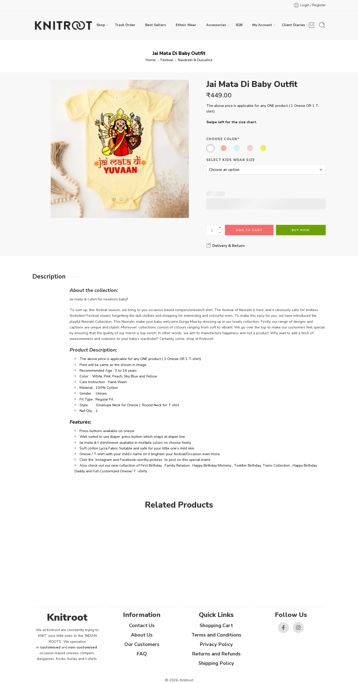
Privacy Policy (216, 644)
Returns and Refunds (216, 653)
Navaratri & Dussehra (195, 59)
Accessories (216, 25)
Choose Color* (222, 139)
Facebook (128, 459)
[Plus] (220, 227)
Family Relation (177, 465)
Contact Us (142, 625)
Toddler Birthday (247, 465)
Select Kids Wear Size (230, 160)
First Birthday (151, 465)
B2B (239, 25)
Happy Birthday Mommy (211, 465)
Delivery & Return (225, 245)
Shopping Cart (216, 625)
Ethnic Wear (186, 25)
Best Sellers (155, 25)
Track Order (125, 25)
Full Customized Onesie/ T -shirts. (120, 471)
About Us (142, 635)
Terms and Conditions (216, 635)
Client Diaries (293, 25)
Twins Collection (276, 465)
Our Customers (141, 644)
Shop (100, 25)
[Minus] (220, 232)
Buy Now (301, 230)
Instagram (103, 459)
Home (151, 59)
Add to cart (249, 230)
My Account (262, 25)
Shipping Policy (216, 663)
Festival (167, 59)
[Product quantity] (212, 230)
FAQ (141, 653)
